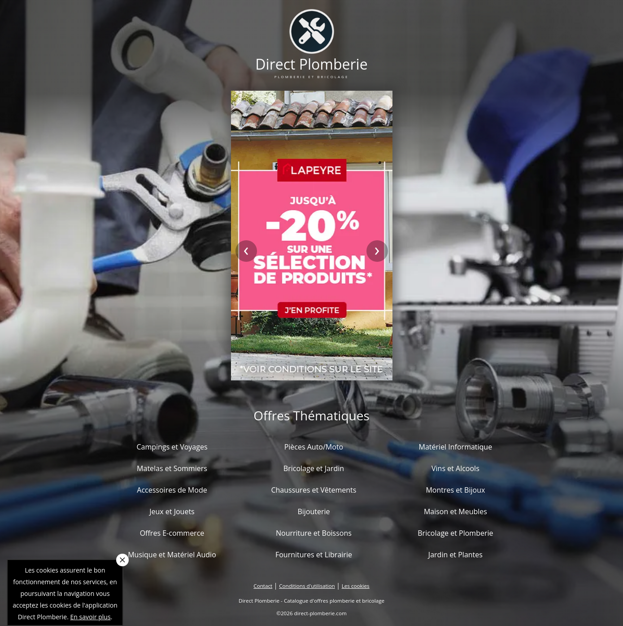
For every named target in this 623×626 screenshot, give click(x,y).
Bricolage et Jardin (313, 468)
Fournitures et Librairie (313, 555)
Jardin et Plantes (455, 555)
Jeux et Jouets (172, 511)
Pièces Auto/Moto (314, 447)
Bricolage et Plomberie (455, 533)
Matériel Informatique (455, 447)
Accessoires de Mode (172, 490)
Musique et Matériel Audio (172, 555)
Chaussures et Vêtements (313, 490)
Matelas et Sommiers (172, 468)
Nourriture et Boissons (314, 533)
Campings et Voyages (171, 447)
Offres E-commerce (172, 533)
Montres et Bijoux (455, 490)
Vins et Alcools (455, 468)
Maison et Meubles (455, 511)
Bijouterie (313, 511)
